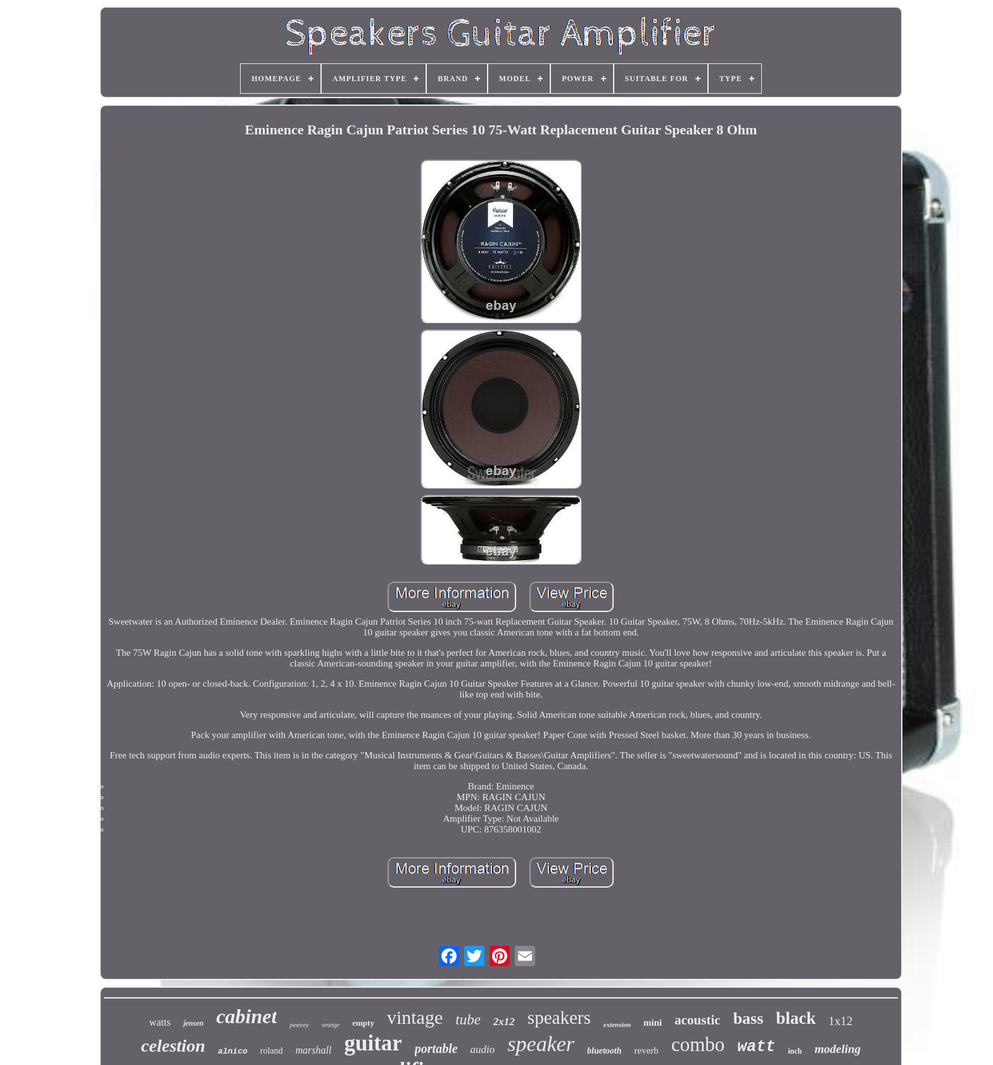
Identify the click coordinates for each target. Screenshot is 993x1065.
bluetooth (604, 1050)
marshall (314, 1050)
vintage (415, 1017)
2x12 (504, 1022)
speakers (559, 1017)
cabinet (246, 1016)
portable (436, 1048)
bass (748, 1018)
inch (795, 1051)
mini (652, 1022)
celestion (173, 1045)
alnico (233, 1051)
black (796, 1018)
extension (617, 1024)
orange (330, 1024)
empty (363, 1023)
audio (483, 1049)
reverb (647, 1050)
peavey (299, 1024)
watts (160, 1022)
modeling (837, 1048)
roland (271, 1050)
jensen (193, 1023)
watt (756, 1047)
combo (697, 1044)
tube (468, 1020)
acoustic (697, 1020)
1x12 (840, 1021)
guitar (373, 1043)
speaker (540, 1043)
